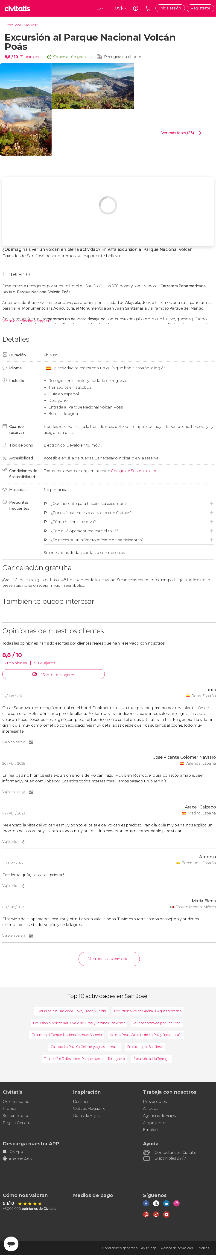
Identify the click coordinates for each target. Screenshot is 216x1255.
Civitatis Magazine (89, 1108)
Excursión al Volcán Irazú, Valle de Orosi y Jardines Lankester (79, 1023)
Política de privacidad (177, 1248)
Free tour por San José (145, 1047)
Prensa (9, 1108)
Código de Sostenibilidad (133, 471)
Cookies (202, 1248)
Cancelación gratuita (72, 57)
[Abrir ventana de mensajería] (11, 1244)
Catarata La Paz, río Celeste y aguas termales (85, 1047)
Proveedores (154, 1101)
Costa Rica (13, 25)
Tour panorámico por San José (157, 1023)
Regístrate (200, 8)
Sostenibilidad (15, 1115)
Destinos (81, 1101)
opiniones (33, 57)
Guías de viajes (86, 1115)
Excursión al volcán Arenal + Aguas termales (147, 1011)
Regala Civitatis (16, 1123)
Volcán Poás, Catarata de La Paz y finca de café (146, 1035)
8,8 (11, 57)
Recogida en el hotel (123, 57)
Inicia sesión (170, 8)
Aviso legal (149, 1248)
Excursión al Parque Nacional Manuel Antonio (67, 1035)
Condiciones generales (119, 1248)
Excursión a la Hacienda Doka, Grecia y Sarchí (71, 1011)
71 (21, 57)
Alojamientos (155, 1123)
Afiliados (150, 1108)
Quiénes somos (17, 1101)
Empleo (150, 1130)
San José (31, 25)
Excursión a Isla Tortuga (151, 1059)
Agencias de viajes (159, 1115)
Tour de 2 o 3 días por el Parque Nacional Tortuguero (84, 1059)
